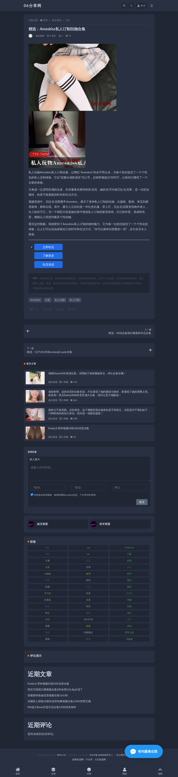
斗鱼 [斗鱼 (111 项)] (88, 586)
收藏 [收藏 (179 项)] (47, 586)
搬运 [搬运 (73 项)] (129, 580)
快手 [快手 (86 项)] (129, 573)
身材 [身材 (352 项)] (47, 632)
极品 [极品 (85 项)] (129, 586)
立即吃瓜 (48, 247)
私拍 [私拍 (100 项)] (47, 606)
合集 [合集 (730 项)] (47, 567)
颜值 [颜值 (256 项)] (88, 639)
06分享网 (32, 5)
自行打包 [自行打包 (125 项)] (88, 619)
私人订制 (74, 299)
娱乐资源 (56, 20)
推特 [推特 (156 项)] (88, 580)
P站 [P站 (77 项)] (47, 554)
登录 (141, 5)
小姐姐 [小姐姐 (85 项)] (47, 573)
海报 (60, 309)
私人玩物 (60, 299)
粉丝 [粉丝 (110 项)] (88, 606)
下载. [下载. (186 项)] (129, 554)
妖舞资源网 (78, 759)
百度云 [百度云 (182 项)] (129, 593)
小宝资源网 (100, 759)
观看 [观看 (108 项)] (47, 626)
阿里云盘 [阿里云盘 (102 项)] (129, 632)
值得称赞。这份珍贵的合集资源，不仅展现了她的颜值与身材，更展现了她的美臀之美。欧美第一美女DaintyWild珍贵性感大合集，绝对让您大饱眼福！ (99, 393)
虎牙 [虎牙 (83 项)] (129, 619)
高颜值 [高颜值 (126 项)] (129, 639)
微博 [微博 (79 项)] (88, 573)
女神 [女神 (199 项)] (88, 567)
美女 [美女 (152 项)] (129, 612)
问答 (89, 771)
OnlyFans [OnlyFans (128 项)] (129, 547)
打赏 (34, 309)
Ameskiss (35, 299)
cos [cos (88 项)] (88, 547)
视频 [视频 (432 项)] (88, 626)
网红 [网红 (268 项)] (88, 612)
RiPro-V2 (61, 755)
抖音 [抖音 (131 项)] (47, 580)
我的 (124, 771)
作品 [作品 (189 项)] (88, 560)
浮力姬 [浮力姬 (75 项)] (47, 593)
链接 (72, 309)
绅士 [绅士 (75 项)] (47, 612)
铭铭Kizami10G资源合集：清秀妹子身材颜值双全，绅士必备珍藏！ (87, 373)
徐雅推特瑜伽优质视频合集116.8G (48, 695)
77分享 (89, 759)
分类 (53, 771)
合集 (47, 299)
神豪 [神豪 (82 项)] (129, 599)
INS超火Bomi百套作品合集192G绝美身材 (52, 707)
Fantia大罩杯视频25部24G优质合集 (68, 428)
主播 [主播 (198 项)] (47, 560)
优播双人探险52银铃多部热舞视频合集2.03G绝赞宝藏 (59, 701)
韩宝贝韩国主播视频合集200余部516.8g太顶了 (55, 689)
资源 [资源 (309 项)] (129, 626)
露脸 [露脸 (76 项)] (47, 639)
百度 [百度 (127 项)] (88, 593)
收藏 (47, 309)
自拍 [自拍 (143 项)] (47, 619)
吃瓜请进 (48, 264)
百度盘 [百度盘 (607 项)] (47, 599)
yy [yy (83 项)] (88, 554)
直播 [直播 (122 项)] (88, 599)
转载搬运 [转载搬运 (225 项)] (88, 632)
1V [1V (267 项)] (47, 547)
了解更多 (48, 255)
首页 (45, 20)
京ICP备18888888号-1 (101, 755)
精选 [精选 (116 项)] (129, 606)
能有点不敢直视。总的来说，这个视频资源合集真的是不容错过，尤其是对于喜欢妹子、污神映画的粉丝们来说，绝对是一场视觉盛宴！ (99, 411)
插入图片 (35, 459)
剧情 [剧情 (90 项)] (129, 560)
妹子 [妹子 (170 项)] (129, 567)
